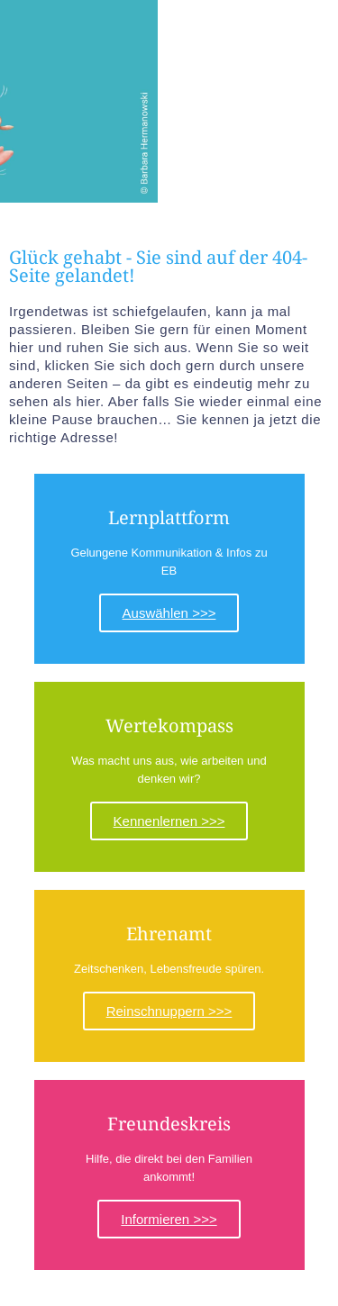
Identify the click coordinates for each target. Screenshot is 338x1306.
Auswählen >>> (169, 613)
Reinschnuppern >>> (169, 1011)
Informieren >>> (168, 1219)
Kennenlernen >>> (169, 821)
